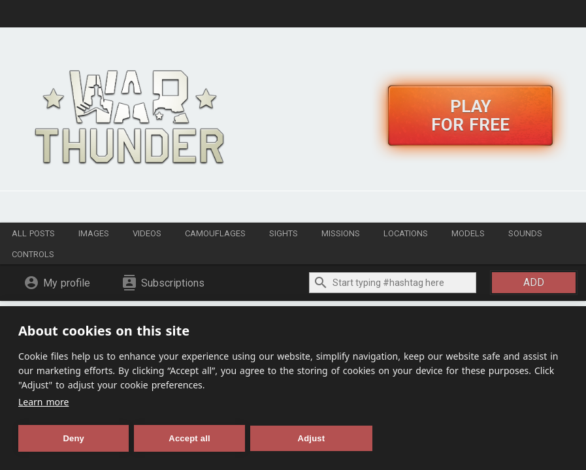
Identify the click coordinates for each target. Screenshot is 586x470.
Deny (73, 438)
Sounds (525, 233)
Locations (405, 233)
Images (93, 233)
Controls (33, 254)
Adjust (311, 438)
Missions (340, 233)
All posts (33, 233)
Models (468, 233)
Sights (283, 233)
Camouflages (215, 233)
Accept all (189, 438)
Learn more (43, 402)
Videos (147, 233)
